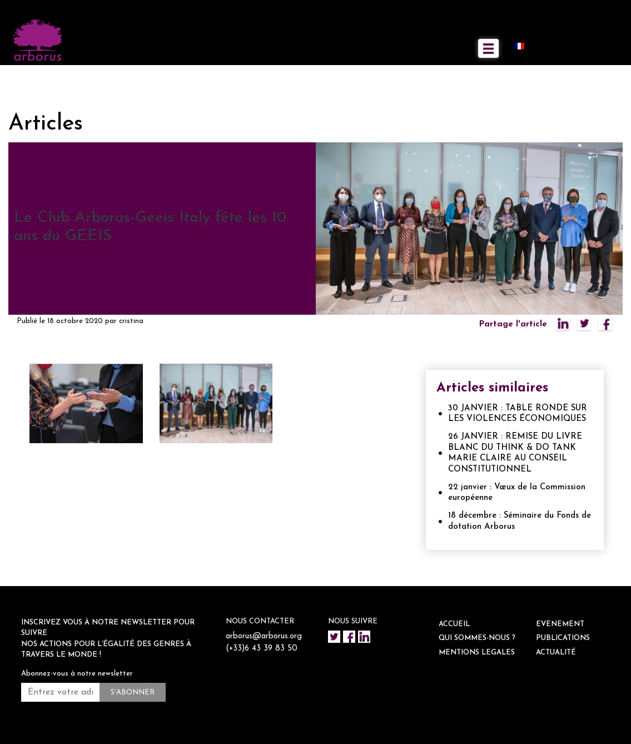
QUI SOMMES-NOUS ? (477, 638)
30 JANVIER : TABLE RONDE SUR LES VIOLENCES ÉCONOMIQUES (517, 414)
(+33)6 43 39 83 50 (263, 661)
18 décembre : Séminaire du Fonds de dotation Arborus (519, 521)
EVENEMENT (560, 624)
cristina (131, 321)
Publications (563, 638)
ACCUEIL (454, 624)
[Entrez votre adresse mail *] (60, 692)
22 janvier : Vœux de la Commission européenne (516, 493)
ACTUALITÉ (556, 652)
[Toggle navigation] (488, 48)
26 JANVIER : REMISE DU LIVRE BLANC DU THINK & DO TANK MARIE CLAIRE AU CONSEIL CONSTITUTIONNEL (515, 453)
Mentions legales (477, 652)
